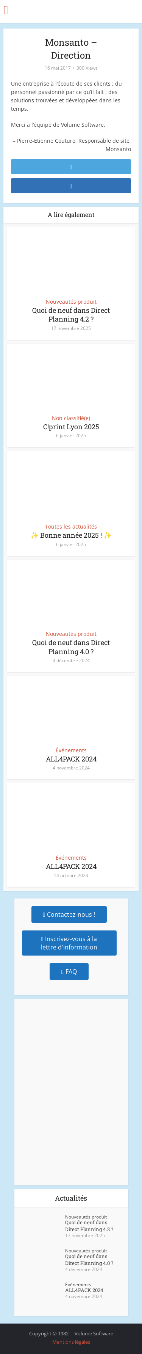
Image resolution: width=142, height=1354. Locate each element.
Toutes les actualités (71, 526)
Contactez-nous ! (69, 914)
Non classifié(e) (71, 418)
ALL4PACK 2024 (71, 758)
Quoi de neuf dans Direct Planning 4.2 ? (71, 314)
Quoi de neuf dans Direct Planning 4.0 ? (71, 647)
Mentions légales (71, 1341)
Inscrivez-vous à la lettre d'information (69, 943)
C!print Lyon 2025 (71, 426)
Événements (71, 750)
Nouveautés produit (71, 301)
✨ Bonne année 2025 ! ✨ (71, 535)
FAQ (69, 971)
